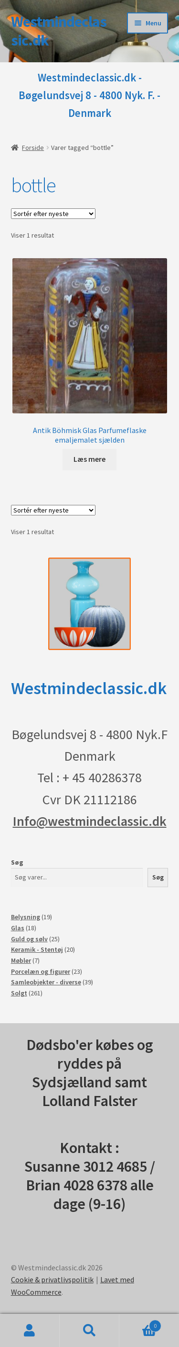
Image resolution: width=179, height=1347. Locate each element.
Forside (33, 147)
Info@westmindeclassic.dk (90, 821)
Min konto (30, 1330)
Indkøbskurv (140, 1323)
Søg (17, 862)
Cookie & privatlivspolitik (52, 1279)
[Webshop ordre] (53, 213)
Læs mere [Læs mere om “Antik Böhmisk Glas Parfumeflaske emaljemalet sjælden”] (89, 459)
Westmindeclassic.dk (58, 31)
